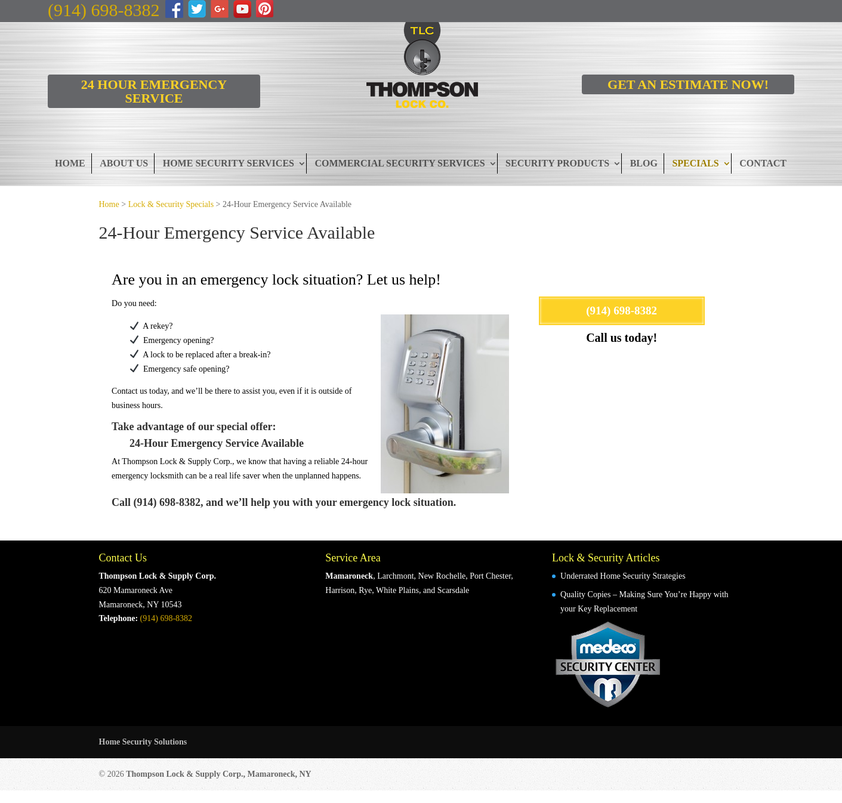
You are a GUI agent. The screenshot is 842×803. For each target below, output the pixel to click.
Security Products (557, 163)
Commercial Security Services (399, 163)
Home (70, 163)
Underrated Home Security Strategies (623, 576)
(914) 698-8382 (103, 10)
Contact (763, 163)
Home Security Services (228, 163)
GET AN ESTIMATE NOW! (688, 84)
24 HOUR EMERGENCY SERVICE (154, 91)
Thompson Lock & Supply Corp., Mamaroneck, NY (218, 774)
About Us (124, 163)
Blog (644, 163)
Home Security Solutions (143, 741)
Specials (695, 163)
